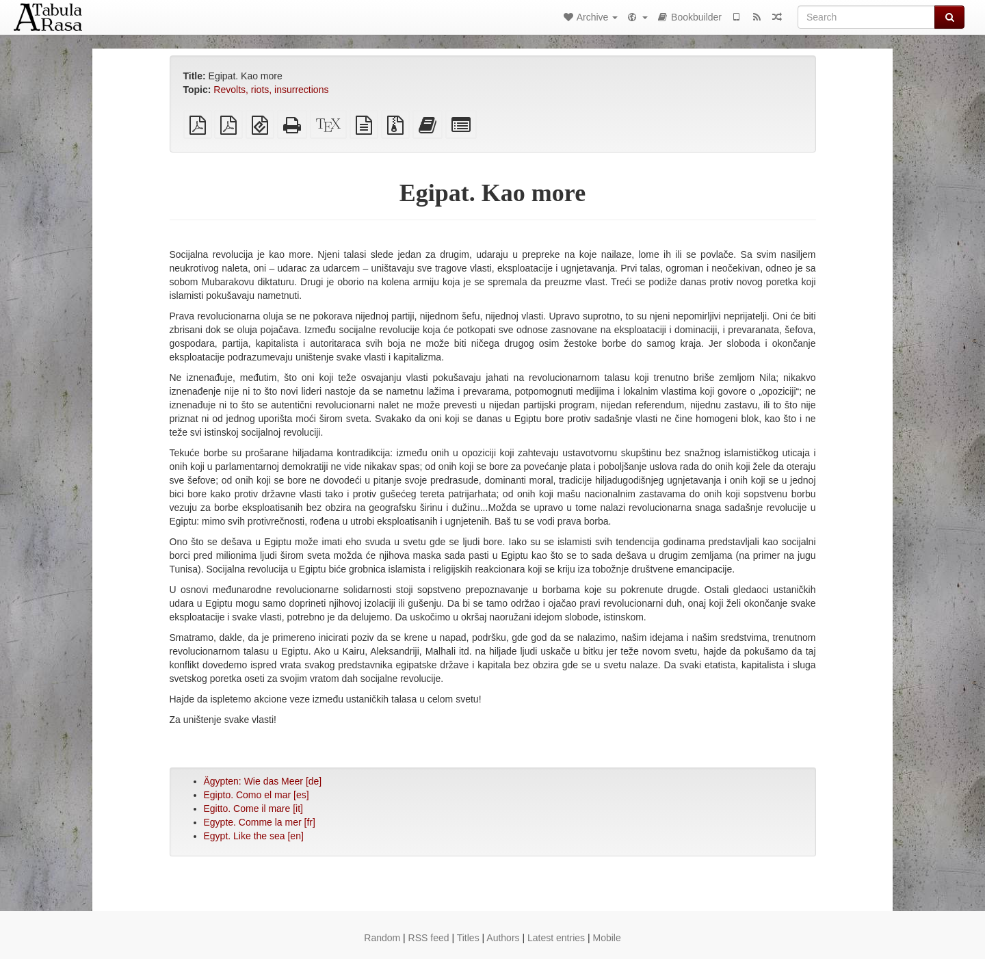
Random (382, 937)
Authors (502, 937)
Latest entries (556, 937)
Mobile (606, 937)
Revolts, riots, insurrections (270, 89)
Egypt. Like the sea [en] (254, 835)
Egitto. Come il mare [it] (254, 808)
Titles (468, 937)
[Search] (866, 17)
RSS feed (428, 937)
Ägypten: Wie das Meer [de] (263, 781)
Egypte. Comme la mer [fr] (259, 822)
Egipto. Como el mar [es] (256, 794)
